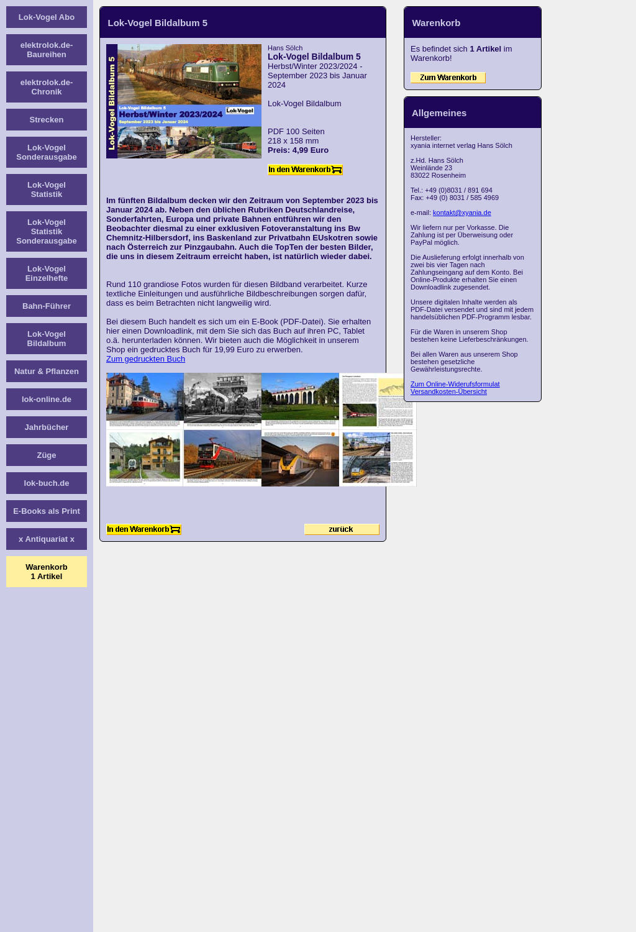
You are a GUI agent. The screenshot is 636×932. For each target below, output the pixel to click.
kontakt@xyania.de (462, 212)
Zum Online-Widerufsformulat (455, 384)
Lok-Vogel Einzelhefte (46, 273)
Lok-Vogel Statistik (46, 189)
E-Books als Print (46, 511)
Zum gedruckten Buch (145, 358)
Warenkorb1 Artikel (46, 571)
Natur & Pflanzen (46, 371)
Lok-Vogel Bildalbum (46, 338)
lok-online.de (46, 399)
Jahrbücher (47, 427)
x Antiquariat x (47, 539)
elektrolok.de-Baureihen (46, 49)
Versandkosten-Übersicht (449, 391)
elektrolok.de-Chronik (46, 87)
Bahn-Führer (46, 306)
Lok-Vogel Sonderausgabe (46, 152)
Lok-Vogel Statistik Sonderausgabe (46, 231)
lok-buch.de (47, 483)
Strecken (47, 119)
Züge (46, 455)
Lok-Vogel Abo (47, 17)
